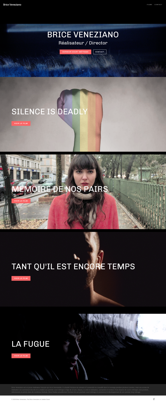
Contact (99, 52)
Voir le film (21, 123)
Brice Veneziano (12, 4)
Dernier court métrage (75, 52)
